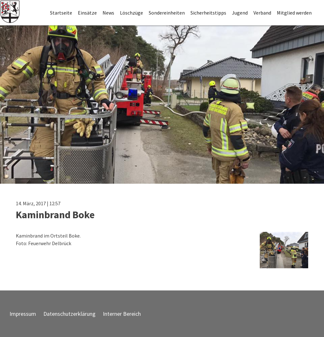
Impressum (22, 313)
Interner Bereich (122, 313)
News (108, 13)
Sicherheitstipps (208, 13)
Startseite (61, 13)
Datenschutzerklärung (69, 313)
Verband (262, 13)
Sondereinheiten (167, 13)
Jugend (240, 13)
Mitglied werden (294, 13)
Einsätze (87, 13)
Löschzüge (131, 13)
